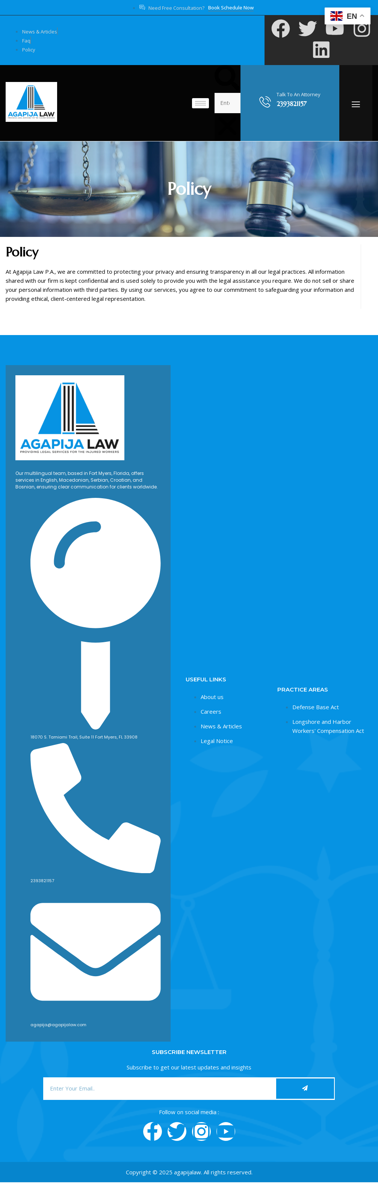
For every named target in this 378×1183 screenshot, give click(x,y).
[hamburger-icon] (200, 103)
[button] (227, 79)
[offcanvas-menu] (356, 104)
